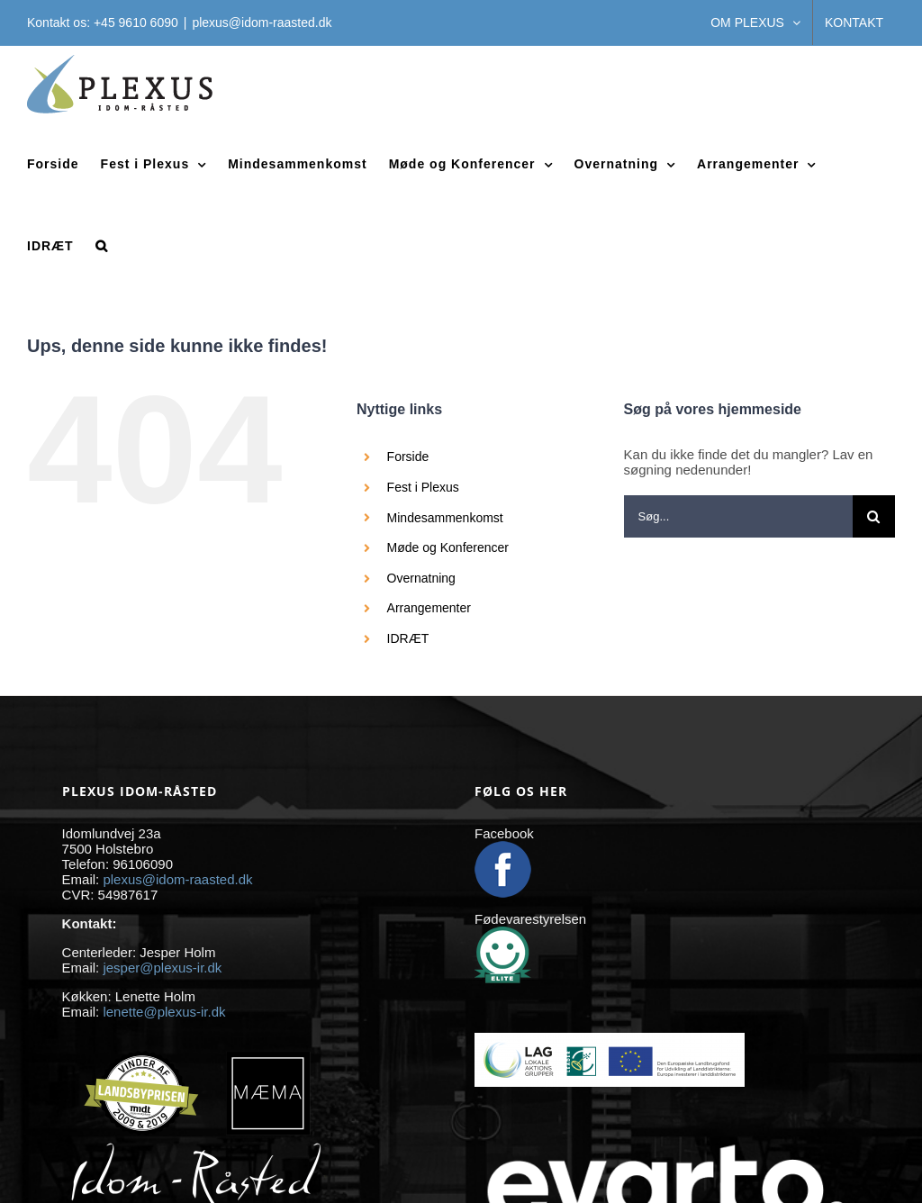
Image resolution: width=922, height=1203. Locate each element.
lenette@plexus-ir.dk (164, 1011)
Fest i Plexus (423, 487)
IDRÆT (408, 638)
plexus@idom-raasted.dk (261, 22)
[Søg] (874, 516)
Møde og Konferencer (448, 547)
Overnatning (421, 578)
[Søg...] (738, 516)
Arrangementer (429, 608)
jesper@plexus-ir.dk (162, 967)
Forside (408, 456)
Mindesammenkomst (445, 518)
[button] (101, 245)
